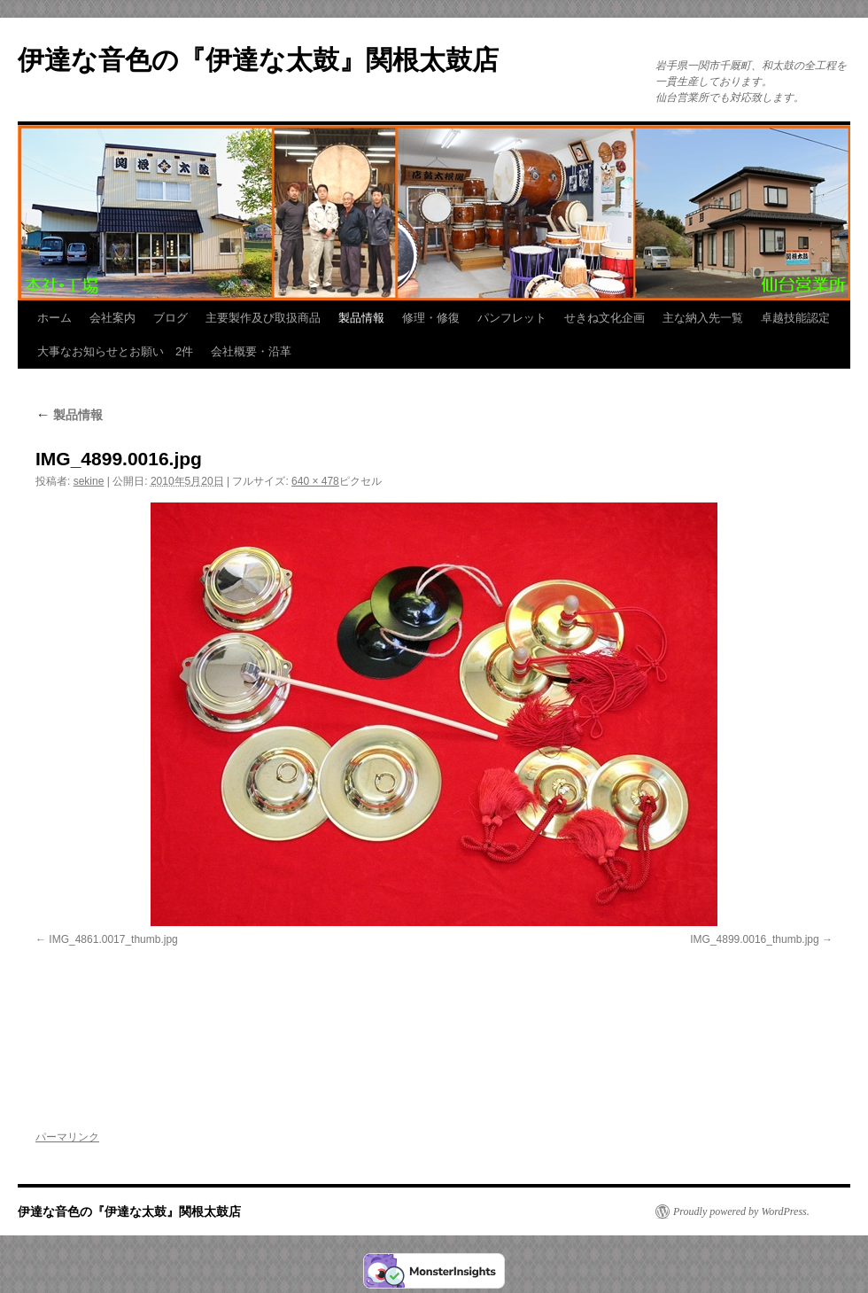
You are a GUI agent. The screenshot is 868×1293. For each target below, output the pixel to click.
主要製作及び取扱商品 (263, 317)
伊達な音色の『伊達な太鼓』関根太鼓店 (258, 59)
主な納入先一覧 (703, 317)
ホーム (54, 317)
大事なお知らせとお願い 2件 (115, 351)
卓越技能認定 (795, 317)
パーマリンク (67, 1137)
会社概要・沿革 (251, 351)
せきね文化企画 (604, 317)
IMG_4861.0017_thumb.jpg (113, 939)
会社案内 (112, 317)
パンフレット (511, 317)
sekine (89, 481)
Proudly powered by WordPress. (741, 1211)
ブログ (170, 317)
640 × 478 (315, 481)
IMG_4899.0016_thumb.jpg (754, 939)
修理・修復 (431, 317)
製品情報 (361, 317)
